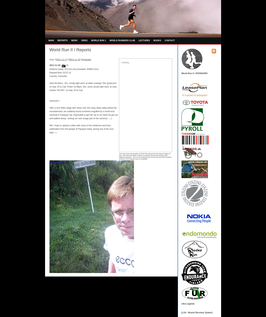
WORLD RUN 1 (98, 40)
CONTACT (170, 40)
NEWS (74, 40)
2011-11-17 (62, 59)
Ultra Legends (188, 304)
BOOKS (157, 40)
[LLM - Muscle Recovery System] (196, 312)
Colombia (86, 59)
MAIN (51, 40)
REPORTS (62, 40)
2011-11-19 (74, 59)
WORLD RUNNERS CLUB (122, 40)
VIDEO (84, 40)
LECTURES (144, 40)
